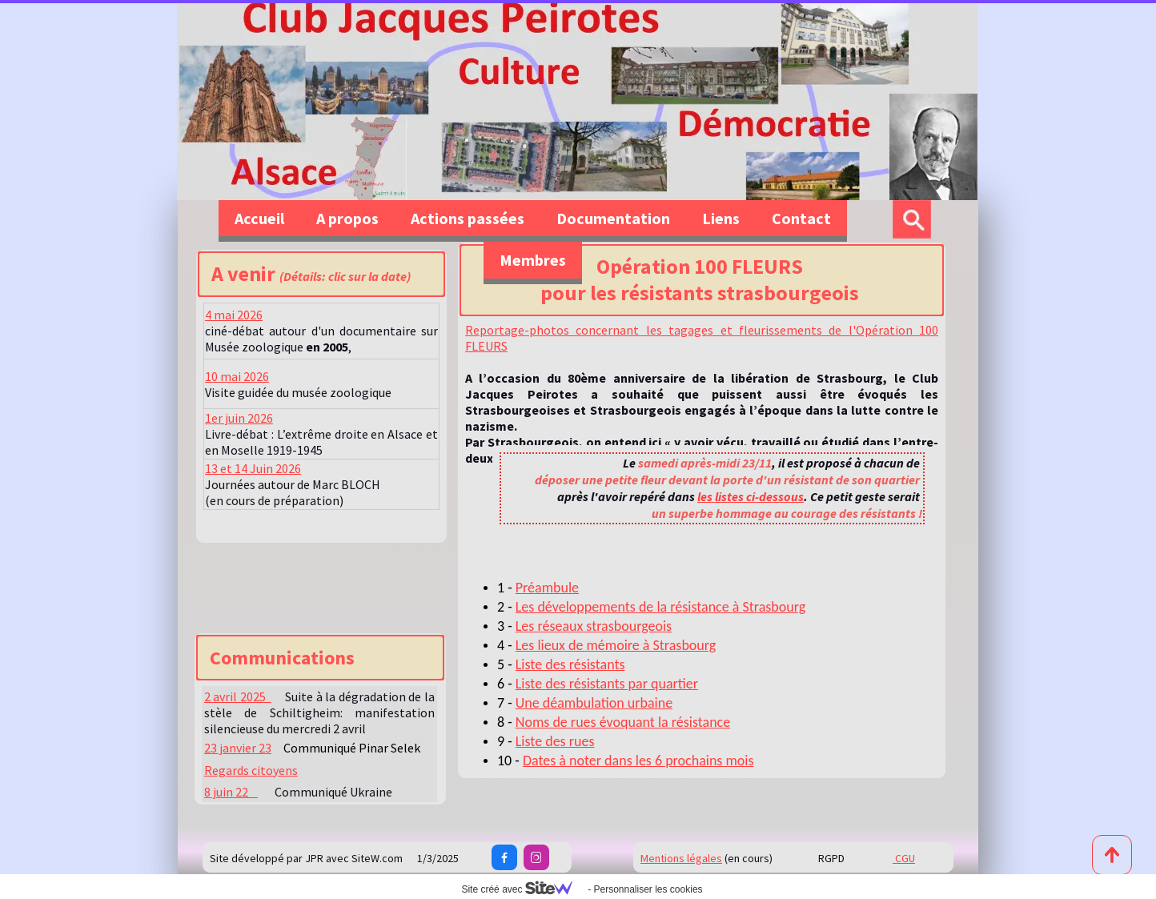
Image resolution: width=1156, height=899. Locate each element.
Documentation (613, 218)
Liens (721, 218)
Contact (801, 218)
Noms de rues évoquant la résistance (623, 722)
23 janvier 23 (237, 748)
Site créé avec (522, 889)
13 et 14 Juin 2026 (253, 468)
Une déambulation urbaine (594, 703)
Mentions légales (681, 858)
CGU (904, 858)
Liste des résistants (570, 664)
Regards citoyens (251, 770)
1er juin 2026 (239, 418)
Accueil (259, 218)
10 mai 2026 (237, 376)
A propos (347, 218)
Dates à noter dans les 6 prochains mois (638, 760)
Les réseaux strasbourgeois (594, 626)
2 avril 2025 (237, 696)
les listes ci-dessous (750, 496)
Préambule (547, 587)
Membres (533, 260)
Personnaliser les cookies (647, 889)
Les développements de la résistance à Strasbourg (660, 607)
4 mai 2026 (234, 315)
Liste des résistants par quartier (607, 683)
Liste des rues (555, 741)
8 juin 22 (231, 792)
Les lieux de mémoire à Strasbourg (616, 645)
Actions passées (467, 218)
